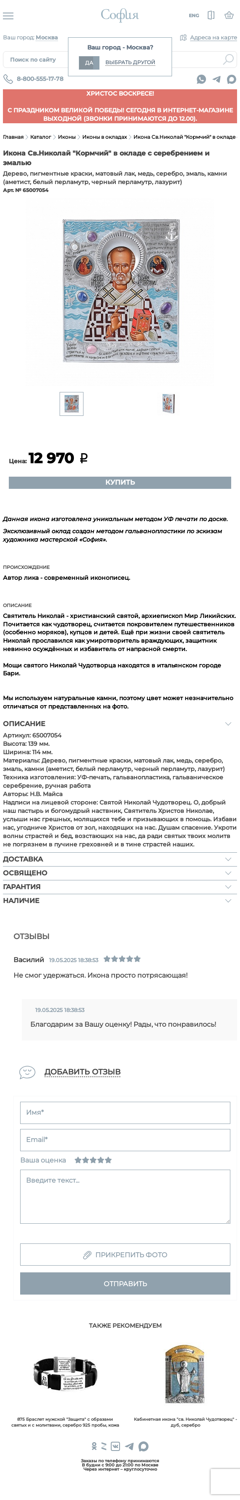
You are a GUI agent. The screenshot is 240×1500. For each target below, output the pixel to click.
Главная (13, 137)
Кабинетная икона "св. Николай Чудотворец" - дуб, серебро (185, 1422)
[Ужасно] (78, 1160)
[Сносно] (85, 1160)
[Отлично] (108, 1160)
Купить (120, 482)
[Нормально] (93, 1160)
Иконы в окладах (104, 137)
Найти (228, 59)
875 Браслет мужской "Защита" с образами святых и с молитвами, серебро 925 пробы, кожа (65, 1422)
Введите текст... (52, 1180)
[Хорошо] (100, 1160)
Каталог (40, 137)
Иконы (67, 137)
